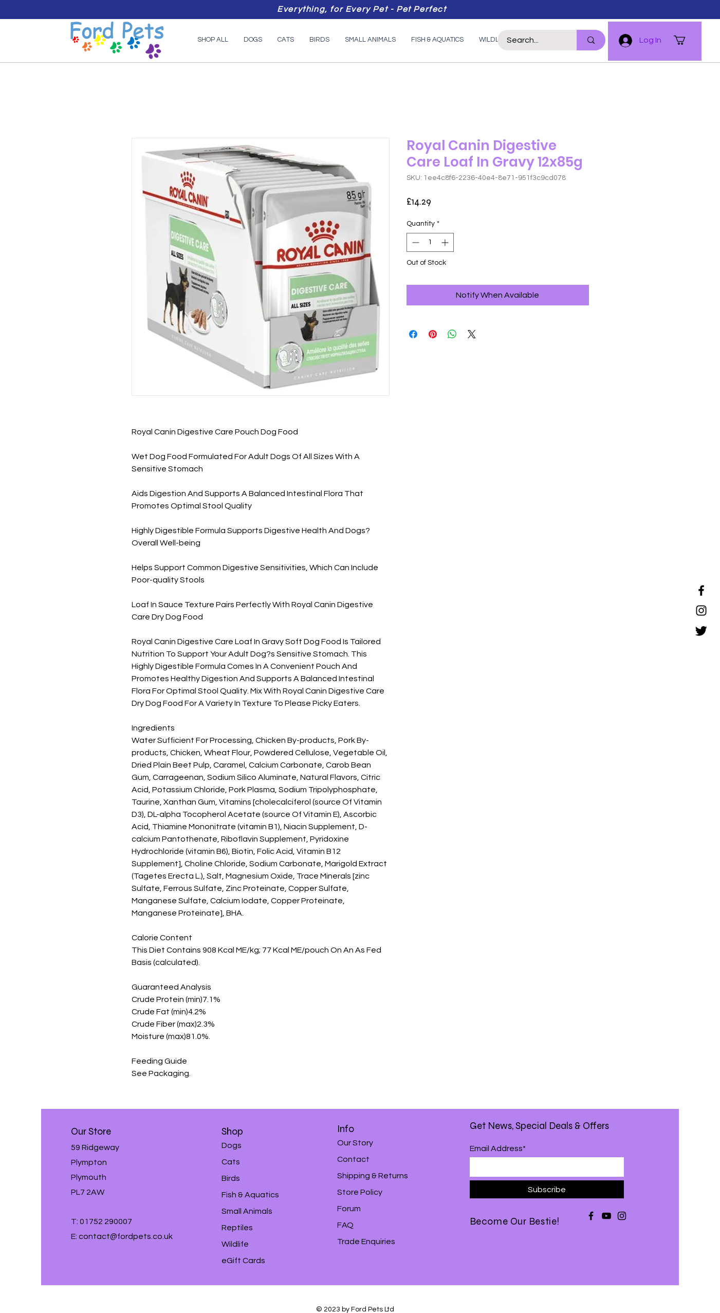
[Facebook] (701, 590)
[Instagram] (701, 610)
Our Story (355, 1143)
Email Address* (498, 1148)
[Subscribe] (547, 1189)
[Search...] (531, 40)
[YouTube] (606, 1215)
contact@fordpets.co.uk (126, 1236)
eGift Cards (243, 1260)
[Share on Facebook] (413, 334)
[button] (685, 40)
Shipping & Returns (372, 1176)
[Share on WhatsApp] (452, 334)
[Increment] (445, 242)
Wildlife (235, 1244)
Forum (349, 1209)
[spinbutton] (430, 242)
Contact (353, 1159)
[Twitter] (701, 630)
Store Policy (359, 1192)
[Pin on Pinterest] (433, 334)
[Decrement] (414, 242)
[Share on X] (472, 334)
